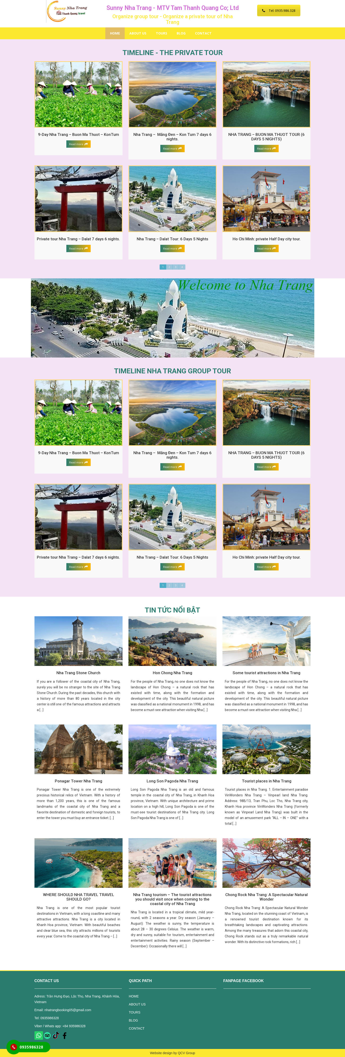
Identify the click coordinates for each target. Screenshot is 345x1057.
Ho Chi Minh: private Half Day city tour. (267, 239)
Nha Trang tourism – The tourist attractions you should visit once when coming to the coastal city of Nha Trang (172, 899)
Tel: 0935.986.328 (278, 10)
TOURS (161, 33)
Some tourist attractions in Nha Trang (266, 672)
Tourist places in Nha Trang (266, 781)
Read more (78, 144)
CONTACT (203, 33)
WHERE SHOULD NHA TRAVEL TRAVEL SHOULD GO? (78, 897)
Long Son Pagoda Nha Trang (172, 781)
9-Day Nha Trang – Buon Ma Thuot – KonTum (78, 134)
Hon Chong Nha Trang (172, 672)
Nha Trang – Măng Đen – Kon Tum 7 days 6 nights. (172, 136)
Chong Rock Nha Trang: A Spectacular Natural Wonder (266, 897)
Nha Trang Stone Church (78, 672)
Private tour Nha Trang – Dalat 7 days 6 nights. (78, 239)
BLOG (181, 33)
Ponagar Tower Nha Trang (78, 781)
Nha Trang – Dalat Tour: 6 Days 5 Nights (172, 239)
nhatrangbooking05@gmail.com (67, 1010)
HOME (115, 33)
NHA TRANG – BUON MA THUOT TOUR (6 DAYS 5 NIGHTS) (266, 136)
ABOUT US (137, 33)
